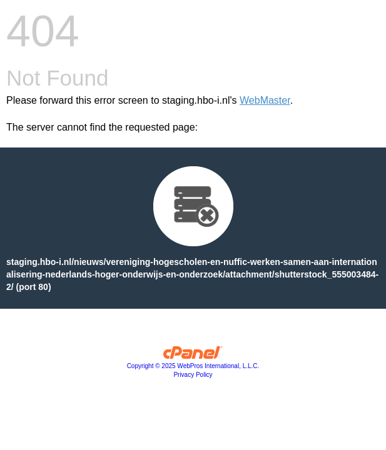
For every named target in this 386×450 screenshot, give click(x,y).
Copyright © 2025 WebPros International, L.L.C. (193, 365)
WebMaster (265, 100)
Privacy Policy (192, 374)
